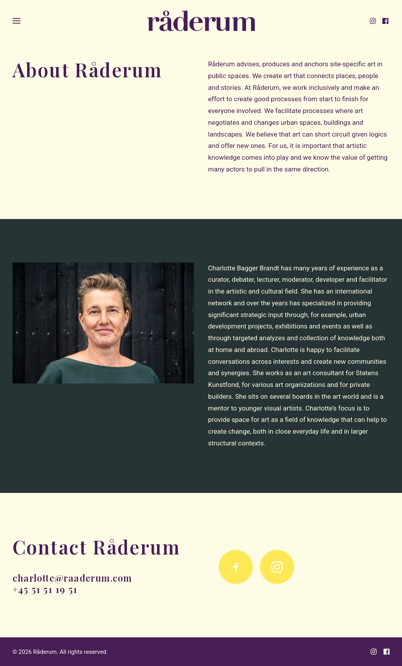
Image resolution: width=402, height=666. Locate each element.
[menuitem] (375, 22)
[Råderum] (201, 22)
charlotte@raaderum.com (72, 577)
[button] (375, 22)
